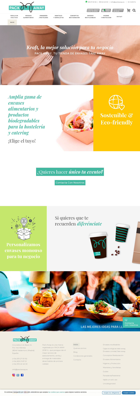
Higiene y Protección (106, 16)
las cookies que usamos (56, 392)
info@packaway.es (20, 369)
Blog (12, 22)
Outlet (119, 16)
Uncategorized (109, 384)
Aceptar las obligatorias (111, 393)
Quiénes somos (79, 348)
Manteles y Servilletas (58, 16)
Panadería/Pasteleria (111, 376)
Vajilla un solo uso (14, 16)
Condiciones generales (82, 356)
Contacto (77, 360)
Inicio (75, 344)
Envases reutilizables (90, 16)
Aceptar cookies (128, 393)
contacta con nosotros (70, 182)
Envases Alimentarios (28, 16)
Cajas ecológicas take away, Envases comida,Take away (114, 350)
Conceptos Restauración (74, 16)
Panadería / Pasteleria (43, 16)
